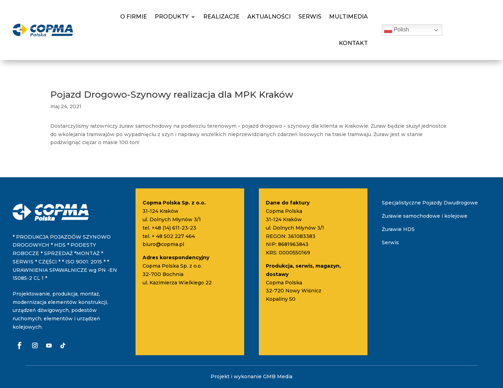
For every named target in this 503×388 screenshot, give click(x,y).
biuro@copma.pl (163, 244)
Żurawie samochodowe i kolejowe (424, 216)
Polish (396, 30)
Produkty (172, 16)
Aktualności (269, 16)
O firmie (133, 16)
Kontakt (353, 43)
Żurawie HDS (398, 229)
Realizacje (221, 16)
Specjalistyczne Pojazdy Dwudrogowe (430, 203)
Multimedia (348, 16)
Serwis (309, 16)
